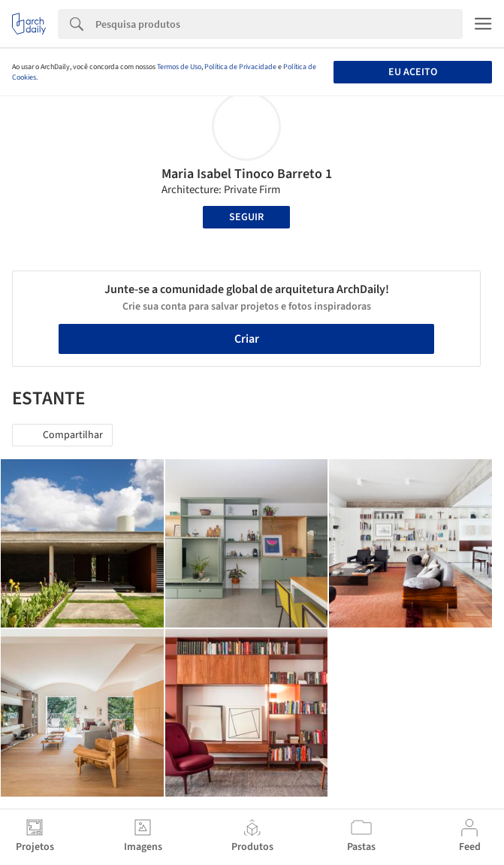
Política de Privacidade (240, 67)
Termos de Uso (179, 67)
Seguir (246, 217)
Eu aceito (412, 72)
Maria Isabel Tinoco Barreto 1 (246, 174)
